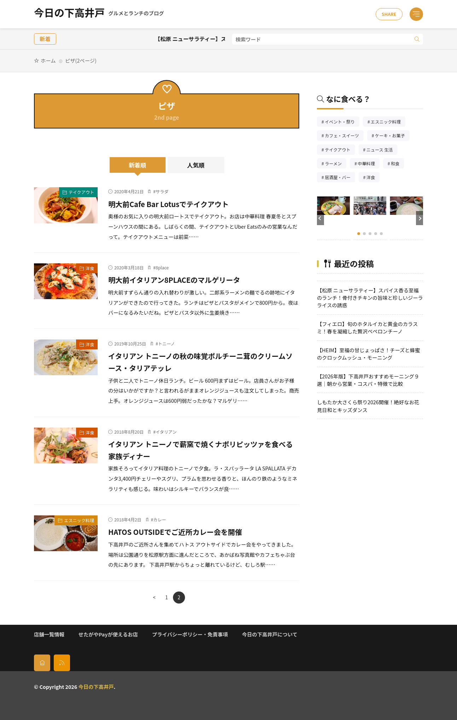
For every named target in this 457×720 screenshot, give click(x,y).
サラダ (162, 191)
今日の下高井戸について (269, 634)
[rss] (62, 663)
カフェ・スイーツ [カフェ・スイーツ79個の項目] (344, 136)
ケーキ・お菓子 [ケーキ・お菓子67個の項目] (392, 136)
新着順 (137, 165)
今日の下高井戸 (99, 14)
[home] (42, 663)
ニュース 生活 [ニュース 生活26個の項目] (382, 150)
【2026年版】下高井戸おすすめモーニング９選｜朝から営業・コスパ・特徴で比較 (368, 379)
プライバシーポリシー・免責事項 (190, 634)
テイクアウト (81, 192)
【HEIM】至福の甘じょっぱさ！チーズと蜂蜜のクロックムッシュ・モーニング (368, 353)
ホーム (48, 60)
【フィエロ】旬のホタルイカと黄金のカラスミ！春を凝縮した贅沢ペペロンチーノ (367, 327)
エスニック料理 (79, 520)
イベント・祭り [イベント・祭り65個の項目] (342, 122)
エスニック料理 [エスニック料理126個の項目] (388, 122)
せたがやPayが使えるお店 (108, 634)
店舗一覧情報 (49, 634)
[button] (320, 218)
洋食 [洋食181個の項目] (373, 178)
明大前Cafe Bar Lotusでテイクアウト (176, 203)
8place (162, 267)
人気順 (196, 165)
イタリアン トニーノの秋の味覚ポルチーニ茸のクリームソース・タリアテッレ (200, 361)
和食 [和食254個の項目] (397, 164)
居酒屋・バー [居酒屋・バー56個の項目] (340, 178)
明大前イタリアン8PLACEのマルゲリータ (182, 279)
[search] (417, 39)
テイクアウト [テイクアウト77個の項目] (340, 150)
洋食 (90, 268)
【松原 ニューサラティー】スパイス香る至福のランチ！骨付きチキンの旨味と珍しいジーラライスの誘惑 (370, 297)
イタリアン (166, 432)
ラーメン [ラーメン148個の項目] (335, 164)
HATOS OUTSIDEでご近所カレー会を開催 (183, 531)
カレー (159, 519)
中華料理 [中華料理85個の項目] (368, 164)
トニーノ (166, 344)
